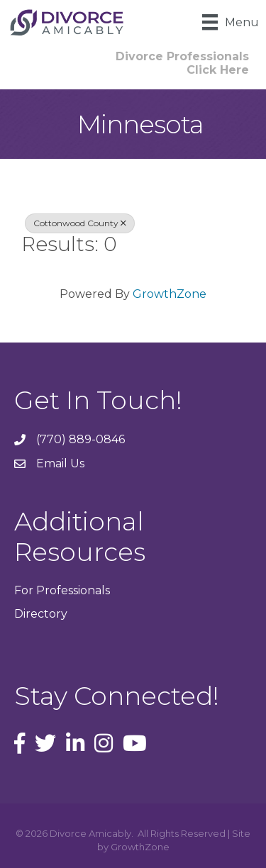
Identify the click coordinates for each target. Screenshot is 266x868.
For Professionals (62, 590)
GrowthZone (169, 294)
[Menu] (230, 22)
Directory (40, 614)
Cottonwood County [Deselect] (79, 223)
